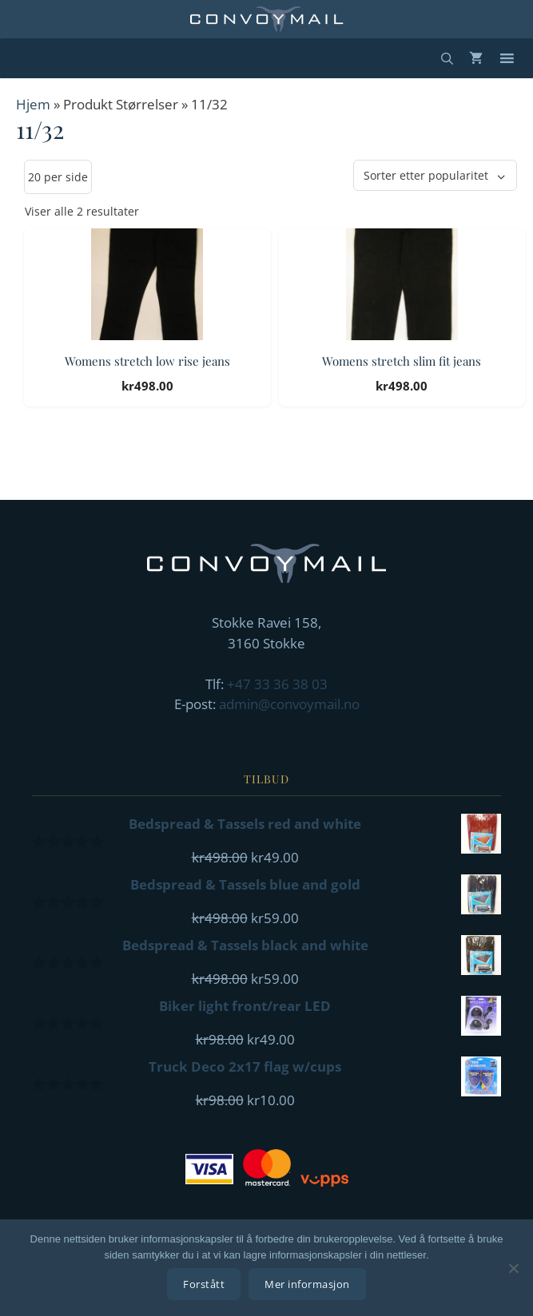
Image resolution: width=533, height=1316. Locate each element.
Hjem (33, 104)
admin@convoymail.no (289, 704)
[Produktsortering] (435, 175)
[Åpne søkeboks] (447, 58)
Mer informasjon (307, 1284)
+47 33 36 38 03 (277, 684)
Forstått (204, 1284)
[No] (513, 1268)
